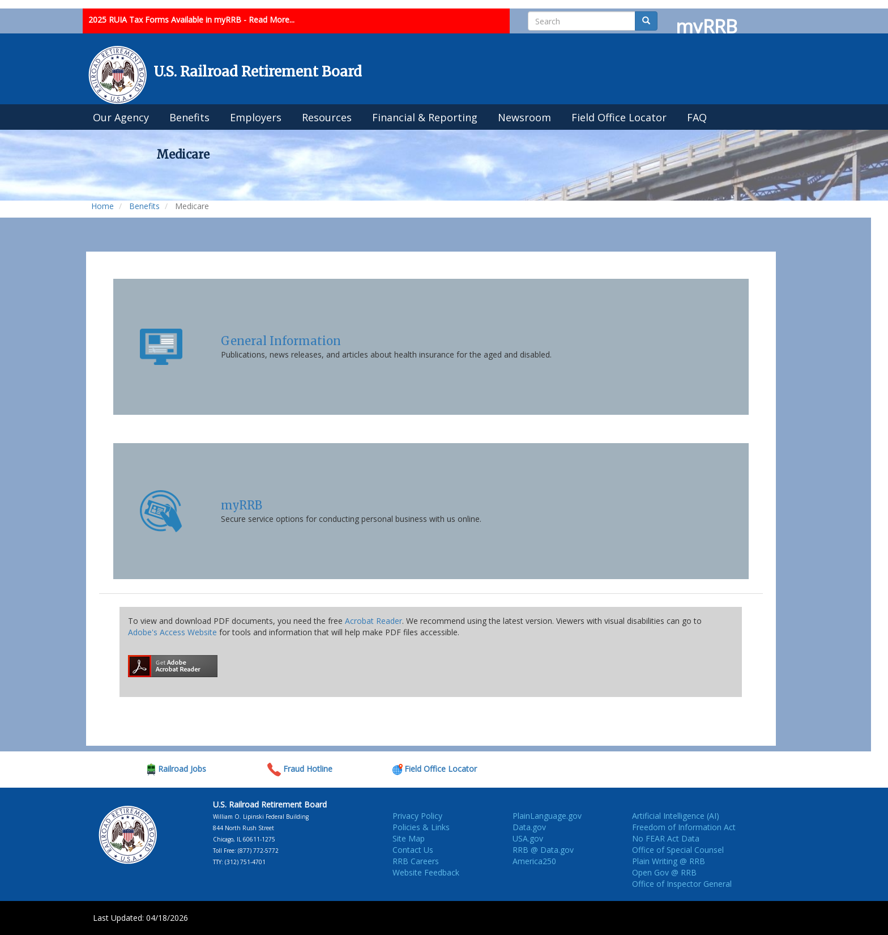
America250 (534, 861)
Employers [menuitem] (255, 117)
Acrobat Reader (373, 620)
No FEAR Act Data (665, 838)
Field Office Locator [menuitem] (619, 117)
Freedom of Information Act (684, 827)
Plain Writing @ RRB (668, 861)
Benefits (144, 206)
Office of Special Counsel (678, 849)
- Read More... (269, 19)
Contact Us (412, 849)
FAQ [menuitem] (697, 117)
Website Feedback (425, 872)
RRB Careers (415, 861)
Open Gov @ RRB (664, 872)
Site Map (408, 838)
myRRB (241, 505)
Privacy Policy (417, 815)
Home (102, 206)
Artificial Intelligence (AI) (675, 815)
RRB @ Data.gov (543, 849)
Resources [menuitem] (327, 117)
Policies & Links (421, 827)
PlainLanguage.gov (547, 815)
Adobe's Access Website (172, 632)
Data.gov (529, 827)
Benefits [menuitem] (189, 117)
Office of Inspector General (682, 883)
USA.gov (528, 838)
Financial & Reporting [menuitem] (424, 117)
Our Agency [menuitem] (121, 117)
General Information (281, 341)
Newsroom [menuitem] (524, 117)
